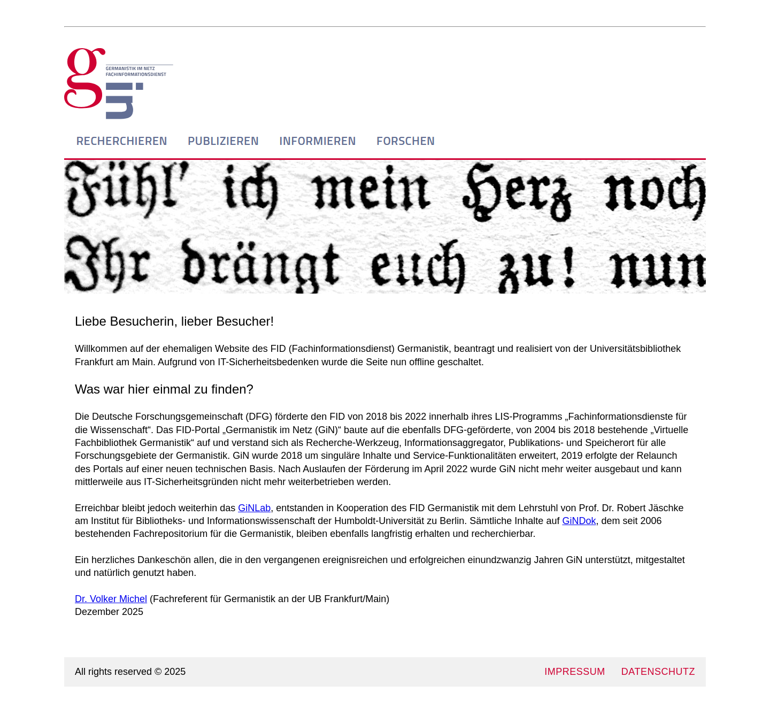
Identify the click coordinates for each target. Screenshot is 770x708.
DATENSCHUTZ (658, 671)
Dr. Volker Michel (111, 599)
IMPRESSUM (574, 671)
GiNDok (579, 520)
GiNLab (254, 508)
